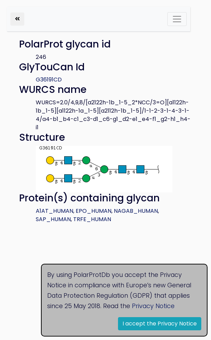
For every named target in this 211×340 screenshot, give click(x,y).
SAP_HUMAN (53, 219)
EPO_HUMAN (93, 211)
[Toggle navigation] (177, 19)
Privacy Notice (153, 306)
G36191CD (49, 80)
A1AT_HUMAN (54, 211)
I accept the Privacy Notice (160, 324)
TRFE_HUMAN (92, 219)
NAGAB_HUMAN (136, 211)
